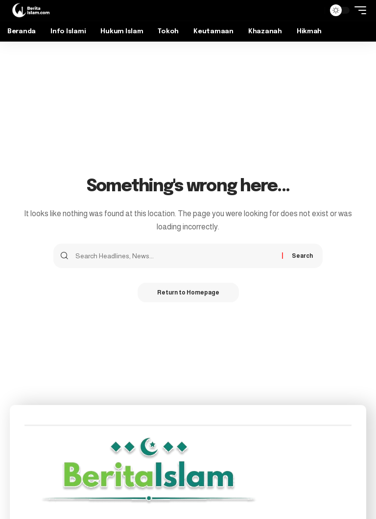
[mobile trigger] (358, 10)
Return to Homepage (188, 292)
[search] (314, 10)
